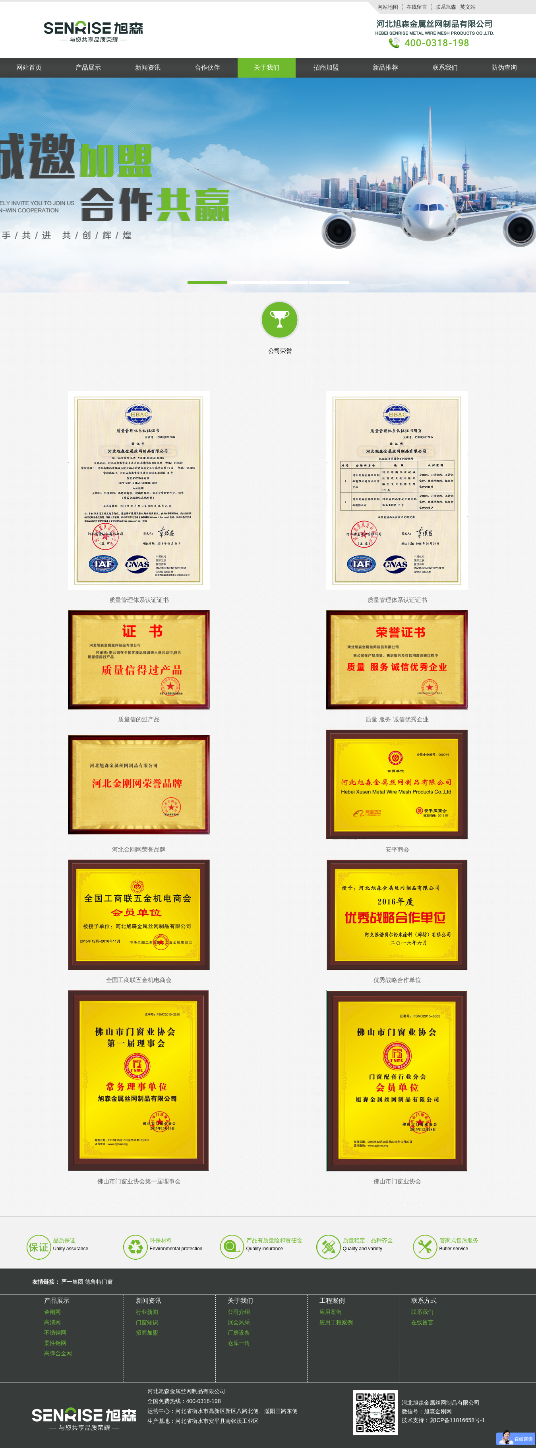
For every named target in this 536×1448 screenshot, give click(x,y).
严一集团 (72, 1281)
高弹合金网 (58, 1353)
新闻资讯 (148, 67)
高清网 (52, 1322)
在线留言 (416, 7)
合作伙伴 (207, 67)
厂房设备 (239, 1332)
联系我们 (445, 67)
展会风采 (239, 1322)
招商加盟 (326, 67)
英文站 (468, 7)
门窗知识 (147, 1322)
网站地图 (387, 7)
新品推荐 (385, 67)
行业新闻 (147, 1312)
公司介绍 (239, 1312)
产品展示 (88, 67)
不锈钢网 (55, 1332)
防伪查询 (504, 67)
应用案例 (330, 1312)
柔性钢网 (55, 1343)
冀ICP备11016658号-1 (457, 1420)
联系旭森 (445, 7)
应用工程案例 (336, 1322)
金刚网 (52, 1312)
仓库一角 (239, 1343)
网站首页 (29, 67)
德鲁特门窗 (99, 1281)
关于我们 (266, 67)
